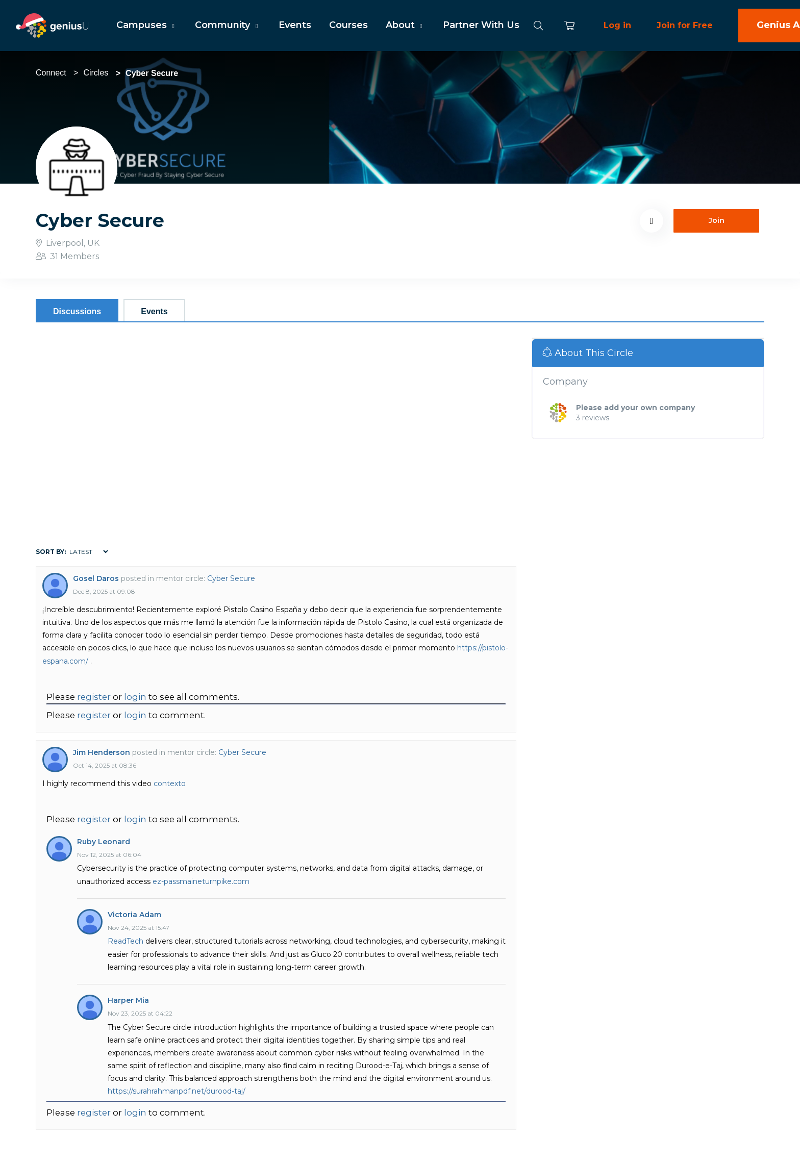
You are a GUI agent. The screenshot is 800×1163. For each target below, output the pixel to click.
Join (716, 220)
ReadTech (125, 941)
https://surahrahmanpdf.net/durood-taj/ (176, 1091)
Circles (95, 72)
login (135, 697)
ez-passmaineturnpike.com (201, 881)
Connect (51, 72)
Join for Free (685, 25)
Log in (617, 25)
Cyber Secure (231, 578)
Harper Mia (128, 1000)
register (94, 697)
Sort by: (51, 551)
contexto (170, 783)
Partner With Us (481, 25)
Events (295, 25)
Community (227, 25)
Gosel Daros (96, 578)
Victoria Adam (134, 914)
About (405, 25)
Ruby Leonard (103, 841)
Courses (348, 25)
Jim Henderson (101, 752)
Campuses (146, 25)
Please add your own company (635, 407)
